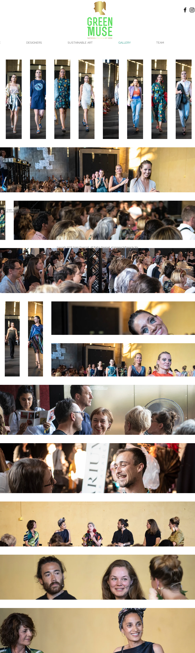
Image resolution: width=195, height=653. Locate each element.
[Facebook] (185, 10)
